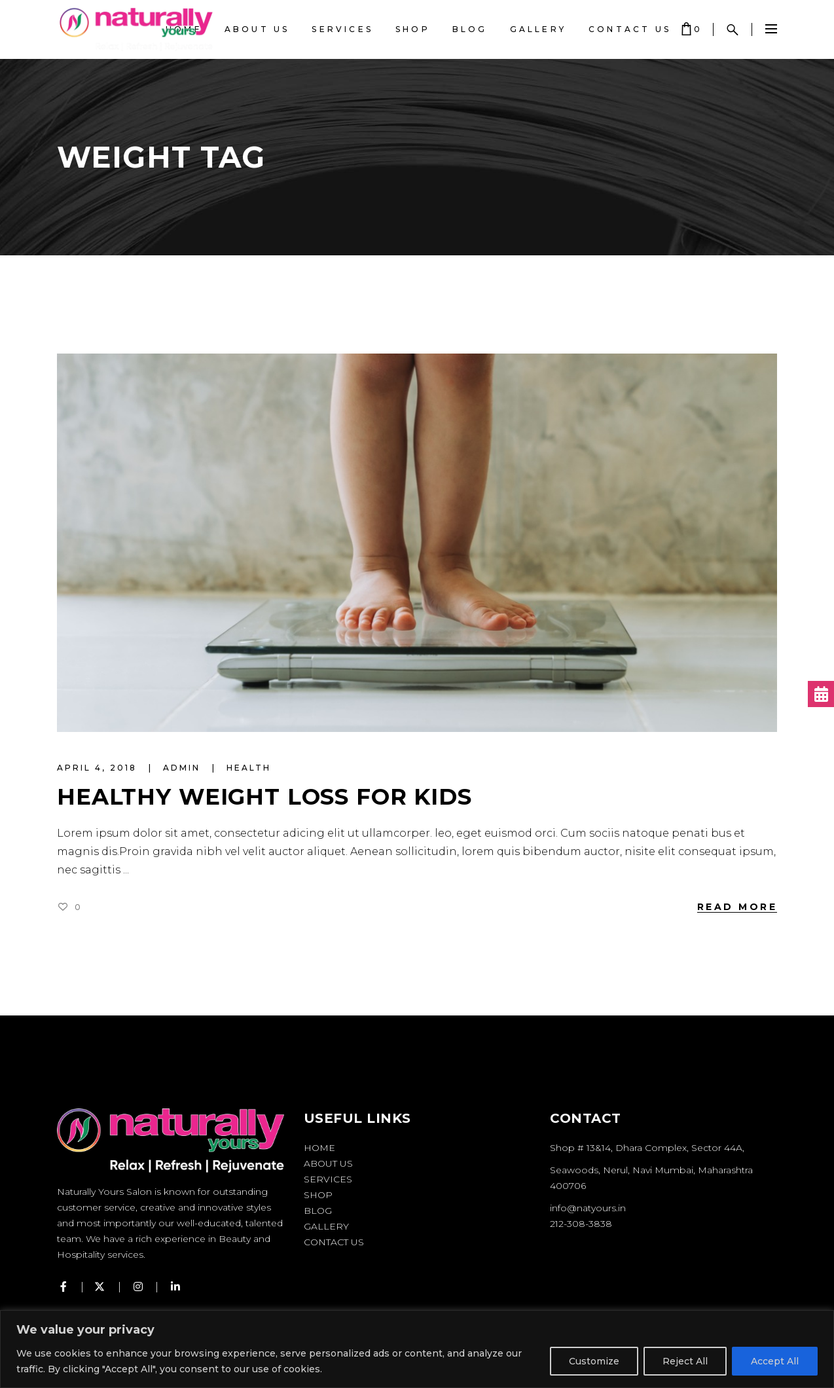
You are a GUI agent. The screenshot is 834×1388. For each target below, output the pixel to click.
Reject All (685, 1361)
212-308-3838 (581, 1224)
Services (328, 1179)
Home (319, 1148)
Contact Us (334, 1242)
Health (249, 768)
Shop (318, 1195)
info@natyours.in (588, 1208)
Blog (318, 1210)
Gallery (326, 1226)
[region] (417, 1349)
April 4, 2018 (99, 768)
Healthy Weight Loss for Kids (264, 797)
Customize (594, 1361)
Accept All (775, 1361)
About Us (328, 1163)
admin (183, 768)
